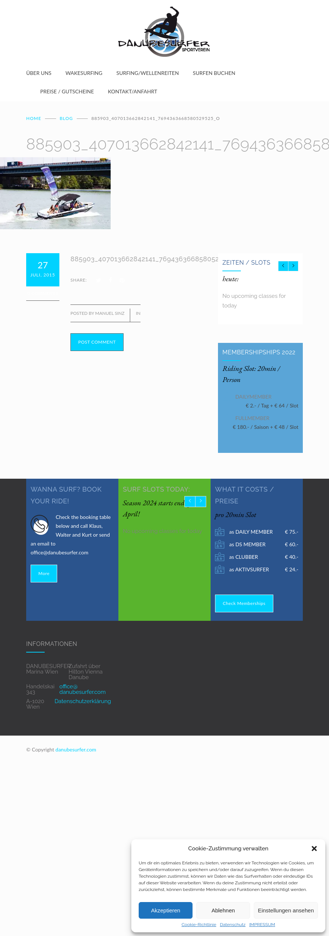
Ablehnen (223, 910)
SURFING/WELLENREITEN (148, 73)
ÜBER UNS (38, 73)
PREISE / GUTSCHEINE (67, 91)
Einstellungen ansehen (286, 910)
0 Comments (43, 292)
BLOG (66, 117)
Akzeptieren (165, 910)
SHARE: (78, 279)
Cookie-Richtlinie (198, 924)
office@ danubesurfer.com (82, 688)
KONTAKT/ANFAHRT (132, 91)
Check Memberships (244, 602)
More (43, 572)
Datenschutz (232, 924)
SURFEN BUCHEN (214, 73)
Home (33, 117)
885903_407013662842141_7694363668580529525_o (156, 258)
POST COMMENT (97, 341)
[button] (314, 848)
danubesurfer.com (75, 749)
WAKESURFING (83, 73)
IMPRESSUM (262, 924)
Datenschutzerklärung (83, 700)
